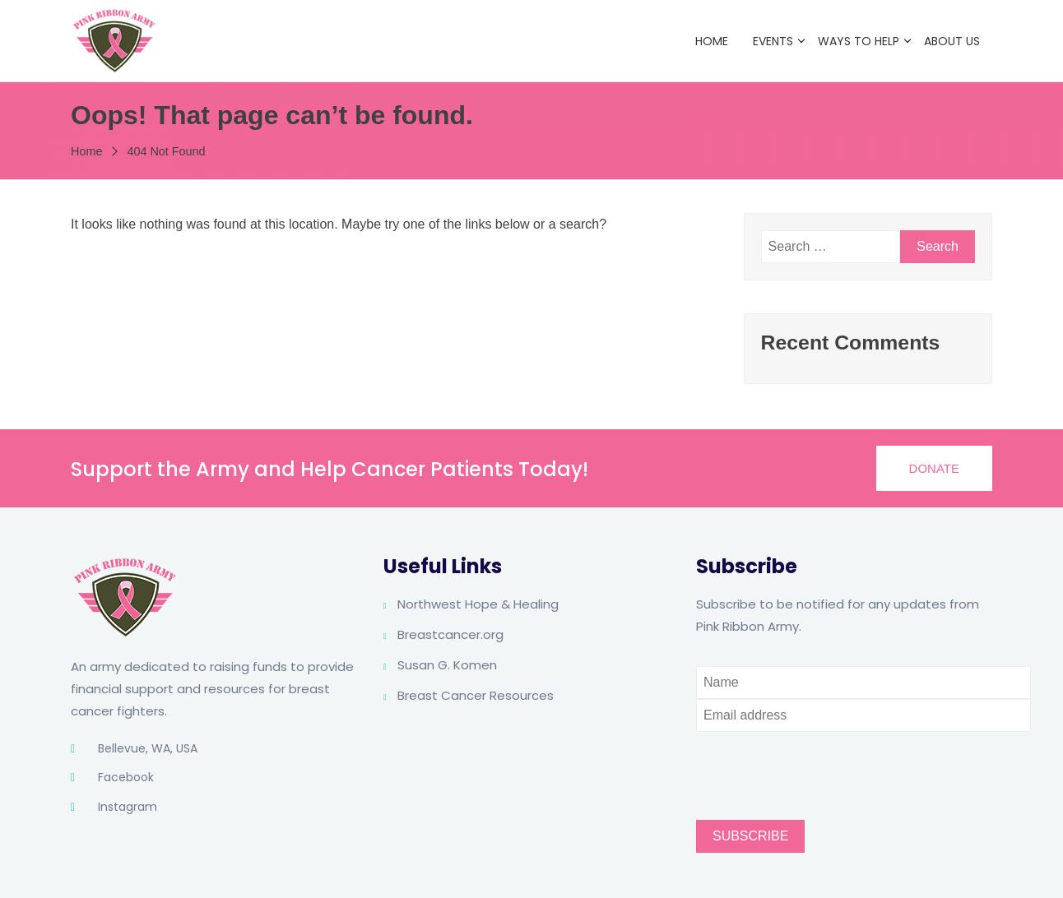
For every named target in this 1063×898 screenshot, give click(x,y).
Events (773, 41)
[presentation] (821, 764)
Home (711, 41)
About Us (952, 41)
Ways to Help (858, 41)
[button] (934, 468)
